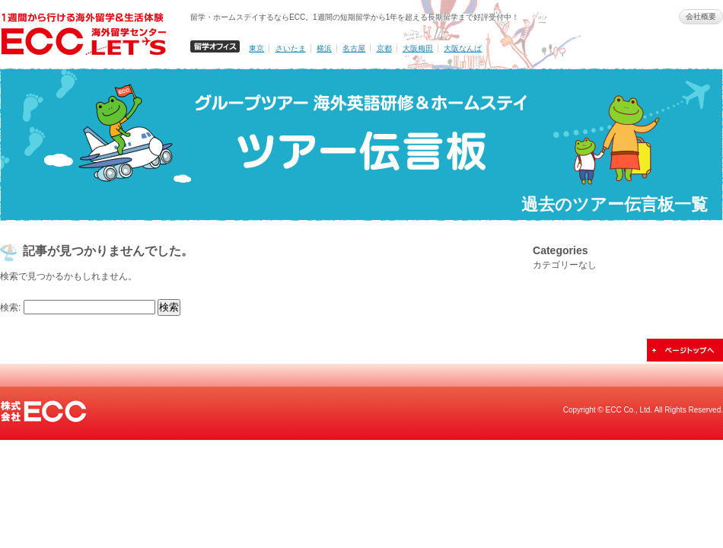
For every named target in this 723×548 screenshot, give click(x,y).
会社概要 (701, 16)
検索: (10, 307)
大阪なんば (463, 48)
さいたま (291, 48)
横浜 (324, 48)
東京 (256, 48)
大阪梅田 (418, 48)
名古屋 (353, 48)
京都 (384, 48)
